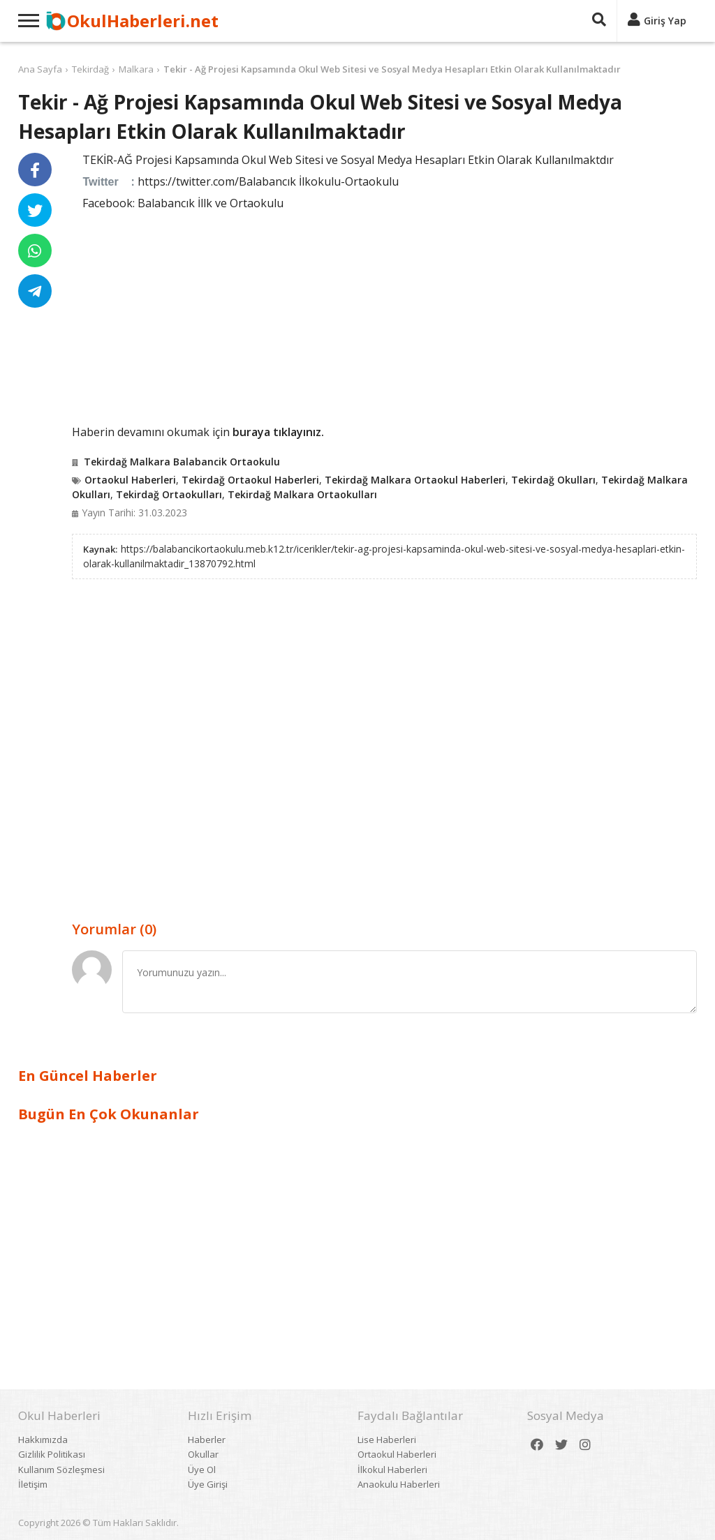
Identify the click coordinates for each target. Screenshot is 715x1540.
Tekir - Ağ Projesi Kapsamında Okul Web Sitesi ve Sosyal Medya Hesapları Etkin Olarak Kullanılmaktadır (392, 69)
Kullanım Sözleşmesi (61, 1469)
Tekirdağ (90, 69)
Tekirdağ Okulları (553, 479)
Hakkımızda (43, 1439)
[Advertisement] (384, 315)
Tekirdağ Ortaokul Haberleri (250, 479)
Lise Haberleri (387, 1439)
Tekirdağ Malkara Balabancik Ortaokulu (182, 461)
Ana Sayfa (40, 69)
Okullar (203, 1454)
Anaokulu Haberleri (399, 1484)
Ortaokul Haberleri (130, 479)
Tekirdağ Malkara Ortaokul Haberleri (415, 479)
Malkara (136, 69)
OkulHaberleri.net (143, 20)
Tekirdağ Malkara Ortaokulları (302, 494)
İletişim (32, 1484)
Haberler (207, 1439)
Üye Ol (202, 1469)
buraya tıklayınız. (278, 432)
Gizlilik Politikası (51, 1454)
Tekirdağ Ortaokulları (169, 494)
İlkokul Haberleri (392, 1469)
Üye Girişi (208, 1484)
